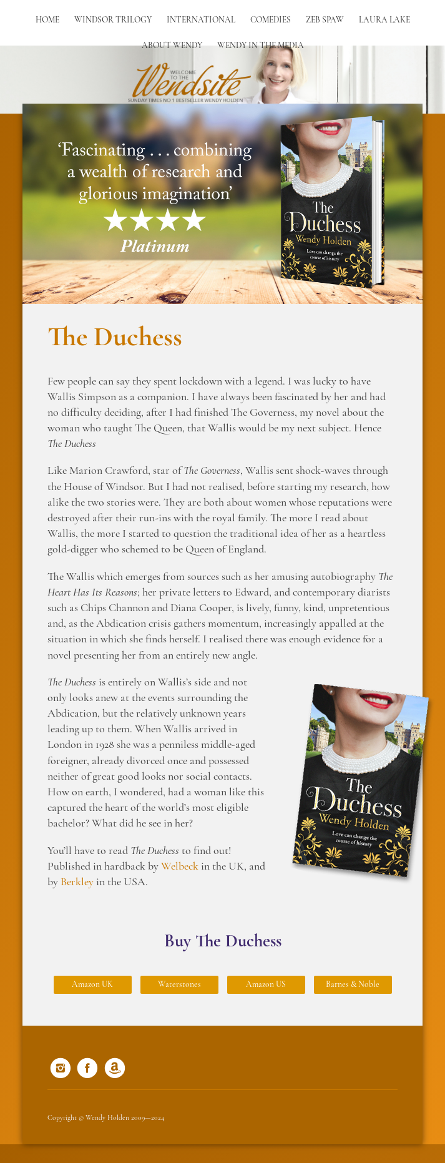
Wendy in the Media (260, 46)
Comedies (270, 20)
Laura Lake (384, 20)
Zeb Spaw (325, 20)
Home (47, 20)
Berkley (77, 882)
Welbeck (179, 867)
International (201, 20)
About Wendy (172, 46)
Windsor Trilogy (113, 20)
